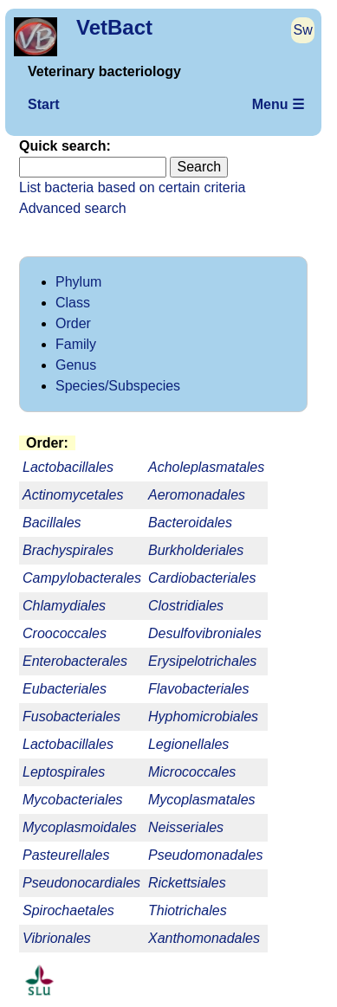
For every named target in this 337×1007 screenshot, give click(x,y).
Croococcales (65, 633)
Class (72, 302)
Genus (75, 365)
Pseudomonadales (205, 855)
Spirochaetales (68, 910)
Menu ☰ (278, 104)
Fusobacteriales (71, 716)
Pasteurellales (66, 855)
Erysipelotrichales (202, 661)
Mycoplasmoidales (80, 827)
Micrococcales (192, 772)
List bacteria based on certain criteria (132, 187)
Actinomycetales (73, 494)
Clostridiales (186, 605)
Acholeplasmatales (206, 467)
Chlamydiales (64, 605)
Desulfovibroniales (205, 633)
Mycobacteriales (73, 799)
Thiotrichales (187, 910)
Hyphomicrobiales (203, 716)
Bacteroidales (190, 522)
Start (43, 104)
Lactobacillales (68, 744)
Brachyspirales (68, 550)
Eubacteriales (65, 688)
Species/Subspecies (117, 385)
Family (75, 344)
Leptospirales (64, 772)
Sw (303, 30)
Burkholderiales (195, 550)
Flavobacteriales (199, 688)
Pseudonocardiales (81, 882)
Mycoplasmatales (202, 799)
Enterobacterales (75, 661)
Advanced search (72, 208)
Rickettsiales (187, 882)
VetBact (114, 27)
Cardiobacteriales (202, 578)
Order (73, 323)
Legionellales (188, 744)
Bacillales (52, 522)
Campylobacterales (82, 578)
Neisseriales (186, 827)
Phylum (78, 281)
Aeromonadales (196, 494)
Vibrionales (57, 938)
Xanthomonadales (204, 938)
